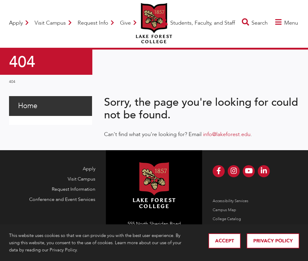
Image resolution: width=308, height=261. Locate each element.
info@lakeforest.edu (227, 134)
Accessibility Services (230, 201)
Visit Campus (53, 23)
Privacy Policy (273, 241)
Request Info (96, 23)
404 (12, 81)
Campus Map (224, 210)
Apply (19, 23)
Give (128, 23)
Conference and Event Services (62, 199)
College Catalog (227, 219)
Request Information (73, 189)
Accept (224, 241)
